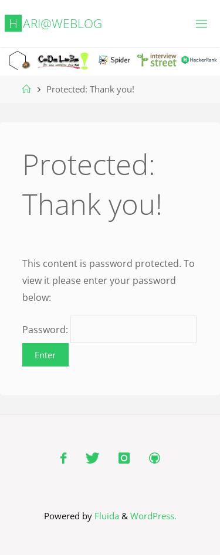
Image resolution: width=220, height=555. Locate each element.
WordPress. (153, 516)
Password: (109, 329)
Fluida (105, 516)
